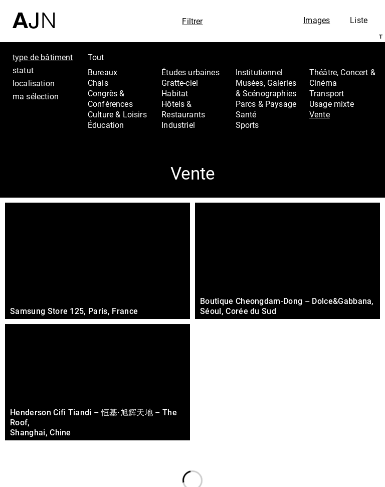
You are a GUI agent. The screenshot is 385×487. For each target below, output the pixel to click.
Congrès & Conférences (110, 98)
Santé (246, 114)
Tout (96, 57)
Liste (358, 20)
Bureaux (102, 72)
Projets (317, 430)
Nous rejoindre (324, 465)
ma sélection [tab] (36, 96)
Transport (326, 93)
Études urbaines (190, 72)
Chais (98, 82)
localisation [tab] (34, 83)
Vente (319, 114)
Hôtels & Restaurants (183, 109)
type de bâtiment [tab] (43, 57)
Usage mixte (331, 103)
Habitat (174, 93)
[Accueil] (34, 14)
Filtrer (192, 21)
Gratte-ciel (179, 82)
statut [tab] (23, 70)
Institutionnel (259, 72)
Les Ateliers (328, 416)
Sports (247, 124)
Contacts (322, 443)
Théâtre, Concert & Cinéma (342, 77)
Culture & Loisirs (117, 114)
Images (316, 20)
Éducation (106, 124)
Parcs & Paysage (266, 103)
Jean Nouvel (330, 403)
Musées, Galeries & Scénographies (266, 88)
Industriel (178, 124)
